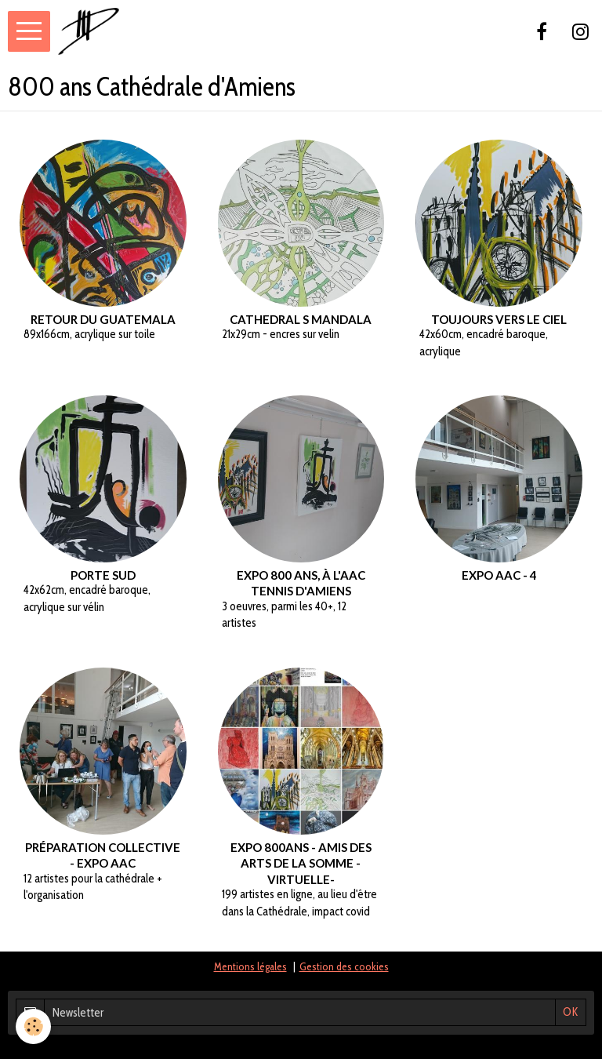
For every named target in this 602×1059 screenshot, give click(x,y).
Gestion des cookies (344, 966)
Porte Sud (103, 575)
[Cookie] (33, 1026)
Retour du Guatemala (103, 319)
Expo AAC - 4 (499, 575)
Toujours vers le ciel (499, 319)
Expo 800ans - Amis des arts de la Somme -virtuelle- (301, 862)
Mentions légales (250, 966)
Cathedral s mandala (301, 319)
